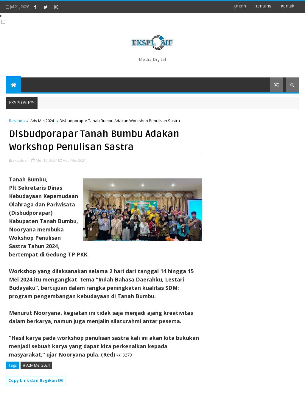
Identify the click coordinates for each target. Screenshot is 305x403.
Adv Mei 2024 (42, 120)
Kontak (287, 6)
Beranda (17, 120)
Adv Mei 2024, (75, 160)
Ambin (240, 6)
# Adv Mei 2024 (36, 365)
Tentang (263, 6)
